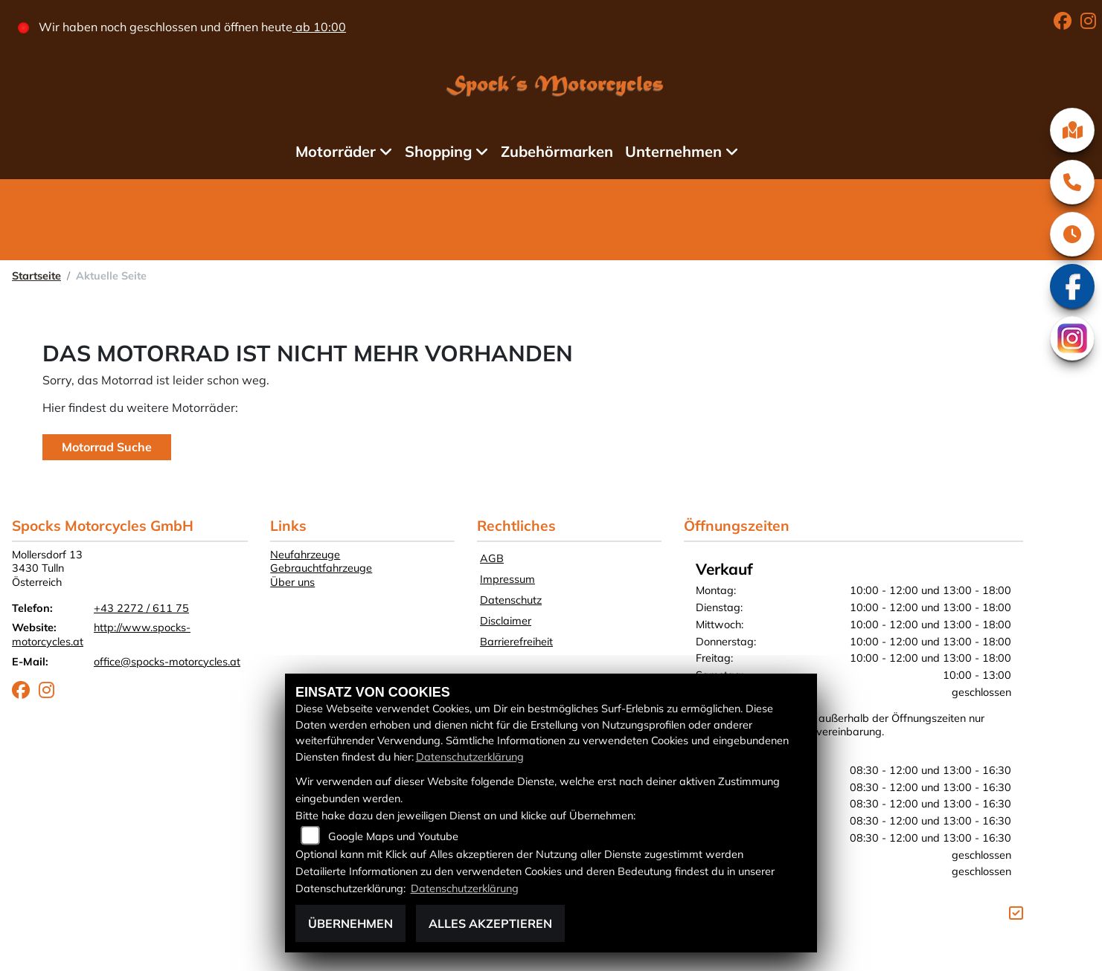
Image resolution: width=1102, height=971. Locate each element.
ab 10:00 (319, 26)
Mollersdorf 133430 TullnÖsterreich (47, 568)
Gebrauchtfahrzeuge (321, 568)
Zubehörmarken (557, 151)
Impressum (507, 579)
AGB (492, 558)
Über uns (292, 582)
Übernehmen (350, 923)
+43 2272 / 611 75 (141, 608)
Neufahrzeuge (305, 554)
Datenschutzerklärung (470, 757)
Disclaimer (505, 621)
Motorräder (335, 151)
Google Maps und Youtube (393, 836)
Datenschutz (511, 600)
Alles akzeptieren (490, 923)
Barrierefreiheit (516, 641)
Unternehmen (673, 151)
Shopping (438, 151)
